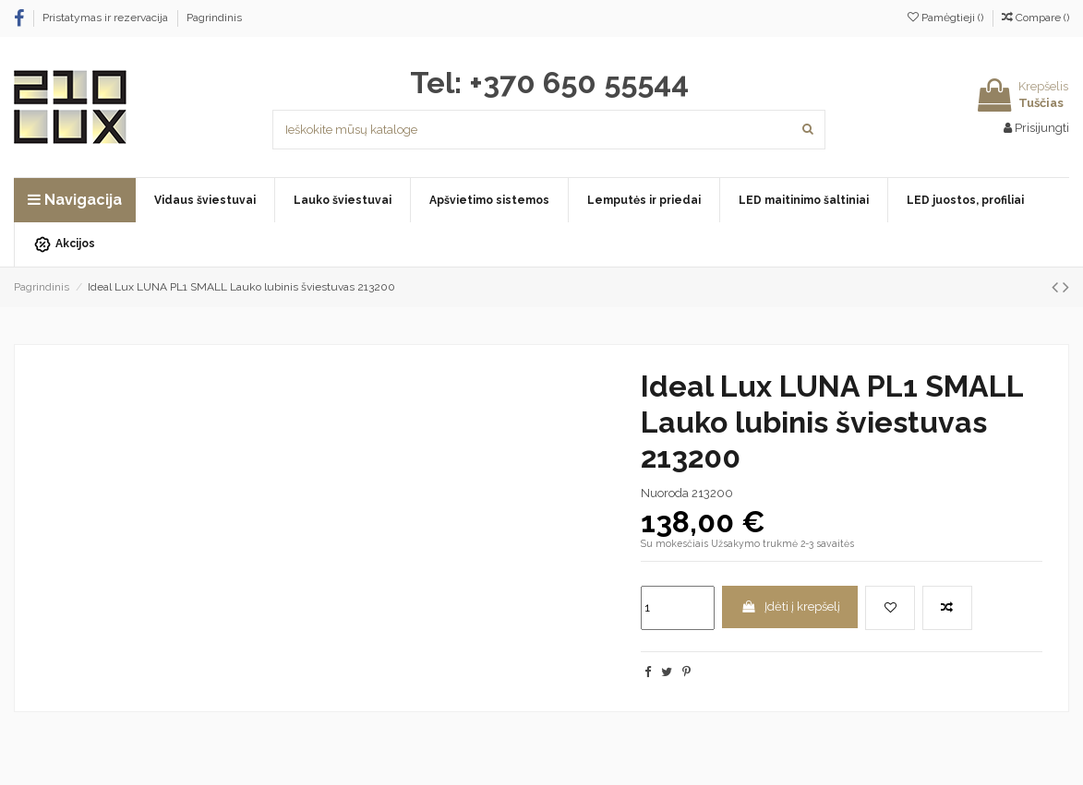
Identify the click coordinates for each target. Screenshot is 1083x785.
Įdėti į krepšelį (790, 606)
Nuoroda (665, 493)
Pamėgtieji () (947, 17)
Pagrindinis (214, 17)
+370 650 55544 (579, 83)
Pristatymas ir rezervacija (106, 17)
